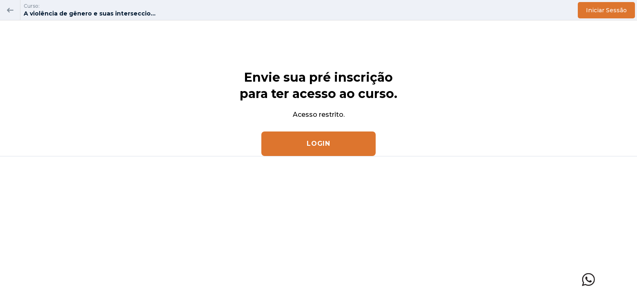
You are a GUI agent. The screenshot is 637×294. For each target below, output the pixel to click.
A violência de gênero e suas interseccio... (90, 13)
